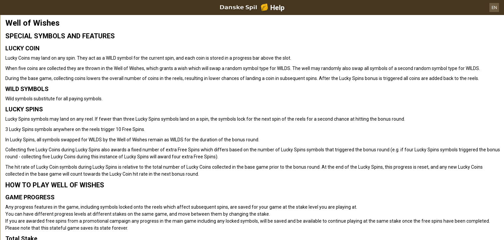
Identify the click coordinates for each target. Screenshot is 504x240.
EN (494, 7)
